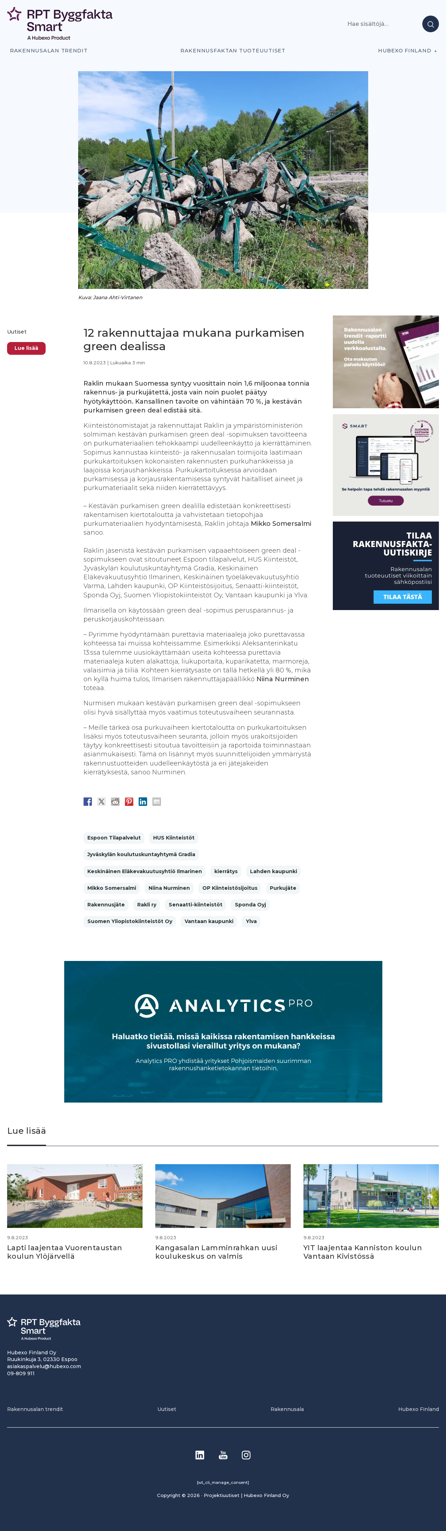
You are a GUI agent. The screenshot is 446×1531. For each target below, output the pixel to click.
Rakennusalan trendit (49, 50)
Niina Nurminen (169, 888)
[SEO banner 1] (386, 514)
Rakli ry (146, 904)
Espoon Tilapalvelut (114, 838)
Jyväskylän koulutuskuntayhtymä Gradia (141, 854)
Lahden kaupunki (273, 871)
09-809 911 (21, 1373)
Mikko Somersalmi (111, 888)
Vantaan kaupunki (209, 921)
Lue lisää (26, 348)
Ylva (251, 921)
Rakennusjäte (106, 904)
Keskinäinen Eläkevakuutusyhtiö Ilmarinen (144, 871)
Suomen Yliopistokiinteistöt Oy (129, 921)
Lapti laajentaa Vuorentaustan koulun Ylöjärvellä (64, 1251)
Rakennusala (287, 1409)
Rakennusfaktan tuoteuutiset (232, 50)
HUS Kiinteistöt (174, 838)
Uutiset (17, 332)
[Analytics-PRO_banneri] (223, 1100)
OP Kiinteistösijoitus (229, 888)
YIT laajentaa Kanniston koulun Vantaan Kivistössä (362, 1251)
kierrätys (226, 871)
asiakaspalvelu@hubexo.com (44, 1366)
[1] (386, 608)
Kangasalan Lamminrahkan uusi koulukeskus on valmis (216, 1251)
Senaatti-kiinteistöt (195, 904)
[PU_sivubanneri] (386, 406)
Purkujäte (283, 888)
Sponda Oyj (250, 904)
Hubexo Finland (404, 50)
